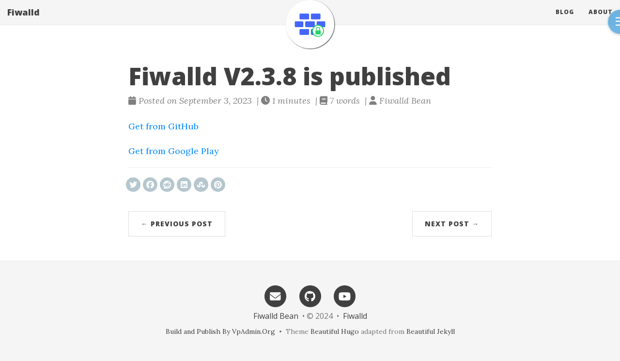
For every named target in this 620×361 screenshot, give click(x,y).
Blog (565, 21)
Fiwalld (23, 22)
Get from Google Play (173, 151)
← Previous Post (177, 223)
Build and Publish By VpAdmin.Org (220, 331)
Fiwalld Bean (275, 316)
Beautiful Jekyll (430, 331)
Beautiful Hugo (334, 331)
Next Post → (452, 223)
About (601, 21)
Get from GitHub (163, 126)
